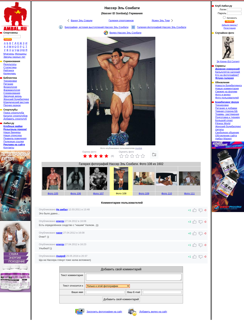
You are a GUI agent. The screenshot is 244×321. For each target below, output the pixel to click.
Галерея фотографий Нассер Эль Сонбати (161, 27)
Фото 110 (166, 193)
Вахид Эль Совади (81, 20)
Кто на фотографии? (227, 75)
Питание (8, 83)
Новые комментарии (227, 88)
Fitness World (222, 123)
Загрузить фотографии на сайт (104, 312)
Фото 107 (98, 193)
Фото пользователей (227, 97)
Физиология (10, 87)
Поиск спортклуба (13, 112)
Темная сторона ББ (226, 111)
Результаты (9, 64)
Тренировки (10, 80)
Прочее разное (12, 105)
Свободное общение (227, 132)
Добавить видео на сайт (153, 312)
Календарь (9, 73)
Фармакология (11, 90)
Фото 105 (53, 193)
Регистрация (230, 28)
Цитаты (219, 129)
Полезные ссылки (13, 141)
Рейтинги (8, 70)
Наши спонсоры (12, 135)
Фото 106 (75, 193)
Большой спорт (224, 120)
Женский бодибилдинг (16, 99)
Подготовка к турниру (227, 117)
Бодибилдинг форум (227, 102)
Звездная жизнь (12, 96)
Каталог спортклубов (15, 115)
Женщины (20, 53)
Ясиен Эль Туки (161, 20)
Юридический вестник (16, 102)
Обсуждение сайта (226, 135)
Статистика (9, 67)
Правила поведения (14, 138)
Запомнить (231, 18)
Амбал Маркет (223, 138)
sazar (59, 232)
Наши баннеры (12, 132)
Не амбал (62, 209)
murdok (138, 148)
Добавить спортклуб (15, 118)
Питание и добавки (226, 108)
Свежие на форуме (226, 91)
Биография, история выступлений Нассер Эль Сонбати (96, 27)
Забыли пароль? (230, 25)
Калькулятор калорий (227, 71)
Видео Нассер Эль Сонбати (125, 32)
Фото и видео (223, 94)
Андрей (61, 256)
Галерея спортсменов (121, 20)
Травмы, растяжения (227, 114)
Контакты (8, 147)
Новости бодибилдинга (228, 85)
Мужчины (8, 53)
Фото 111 (189, 193)
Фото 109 (144, 193)
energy (60, 221)
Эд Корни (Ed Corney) (228, 49)
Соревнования (11, 93)
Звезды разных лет (14, 56)
